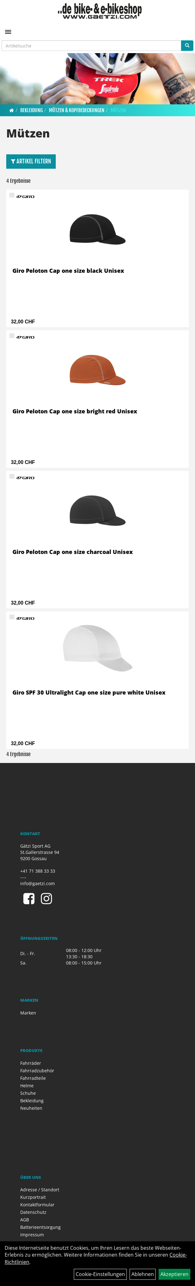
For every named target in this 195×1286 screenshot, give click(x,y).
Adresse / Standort (39, 1190)
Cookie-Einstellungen (100, 1274)
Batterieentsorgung (40, 1227)
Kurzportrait (33, 1197)
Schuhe (28, 1093)
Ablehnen (142, 1274)
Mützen (118, 110)
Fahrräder (30, 1063)
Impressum (32, 1235)
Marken (28, 1013)
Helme (27, 1086)
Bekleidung (31, 110)
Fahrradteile (33, 1078)
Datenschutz (33, 1212)
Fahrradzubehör (37, 1071)
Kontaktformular (37, 1205)
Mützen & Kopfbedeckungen (76, 110)
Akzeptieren (174, 1274)
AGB (24, 1220)
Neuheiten (31, 1108)
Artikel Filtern (31, 161)
